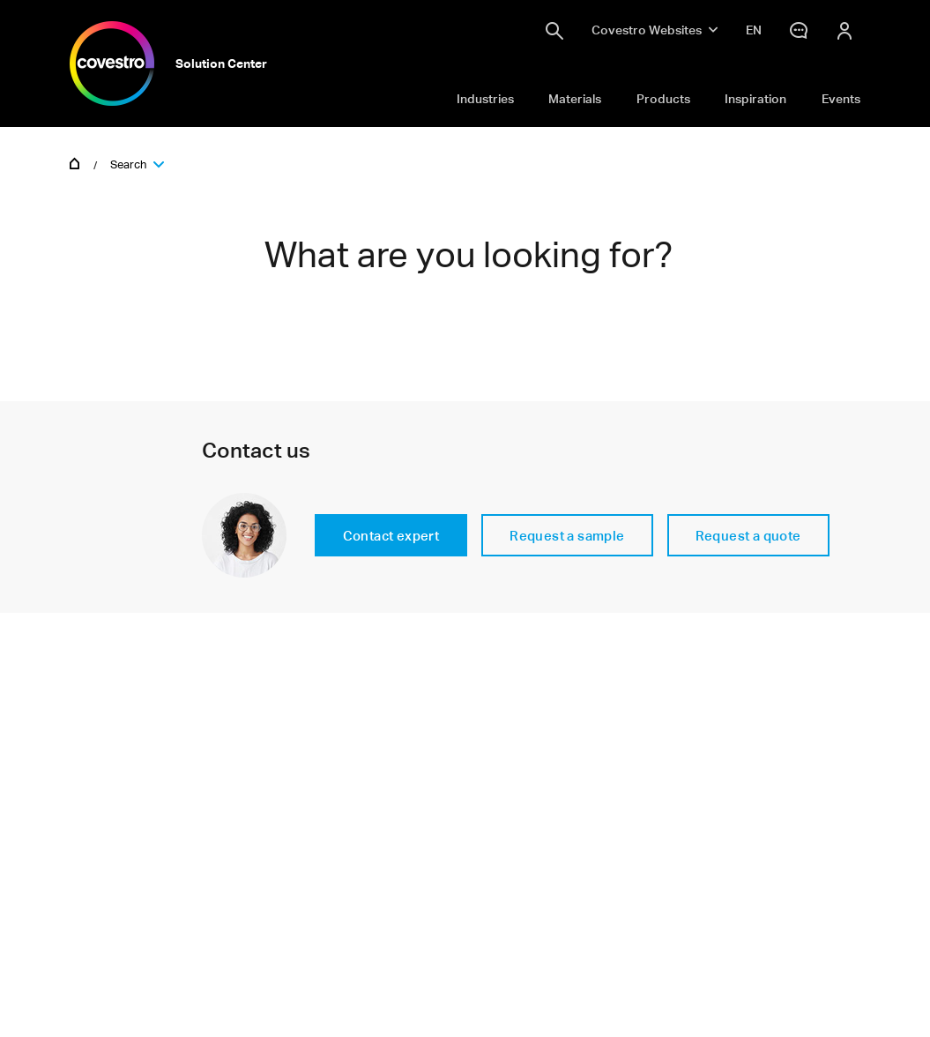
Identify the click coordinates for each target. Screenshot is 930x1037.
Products (663, 98)
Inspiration (755, 98)
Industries (485, 98)
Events (841, 98)
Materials (574, 98)
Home (75, 162)
